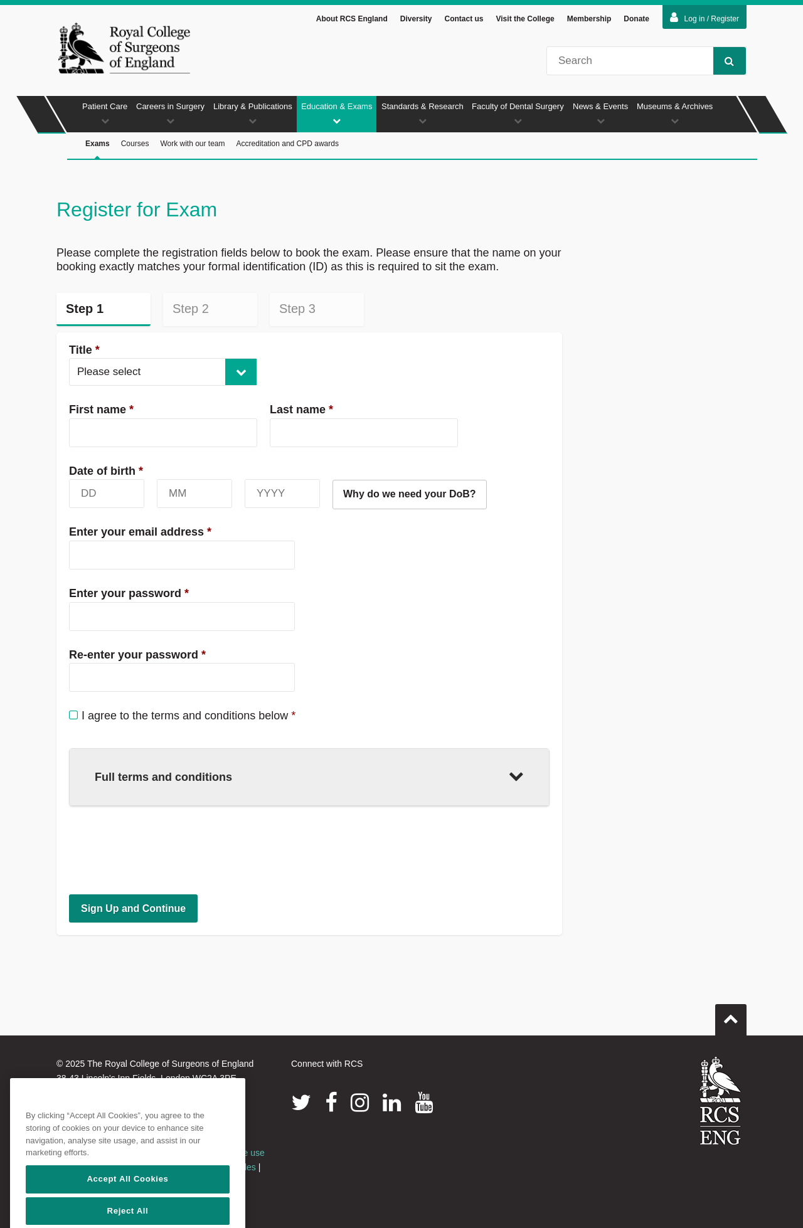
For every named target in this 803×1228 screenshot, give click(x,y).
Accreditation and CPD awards (288, 143)
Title (84, 350)
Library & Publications (253, 113)
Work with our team (192, 143)
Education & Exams (336, 113)
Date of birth (106, 471)
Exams (97, 149)
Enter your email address (140, 532)
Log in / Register (704, 17)
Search (723, 60)
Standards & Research (422, 113)
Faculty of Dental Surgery (517, 113)
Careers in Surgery (170, 113)
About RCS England (352, 18)
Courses (135, 143)
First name (101, 409)
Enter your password (129, 593)
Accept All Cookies (127, 1210)
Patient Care (105, 113)
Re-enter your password (137, 654)
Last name (301, 409)
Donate (636, 18)
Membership (589, 18)
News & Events (600, 113)
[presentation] (164, 849)
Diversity (416, 18)
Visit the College (525, 18)
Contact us (463, 18)
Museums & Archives (674, 113)
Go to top (731, 1014)
